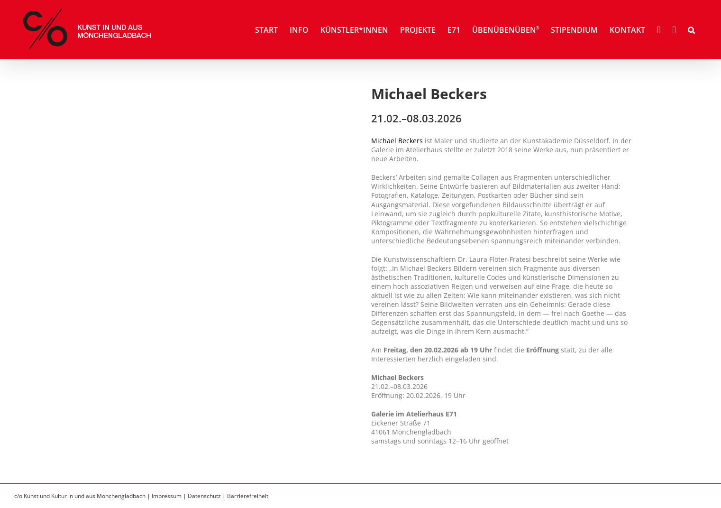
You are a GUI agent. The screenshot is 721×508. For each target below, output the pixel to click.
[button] (691, 29)
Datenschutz (204, 496)
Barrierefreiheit (247, 496)
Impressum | (170, 496)
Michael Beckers (397, 140)
